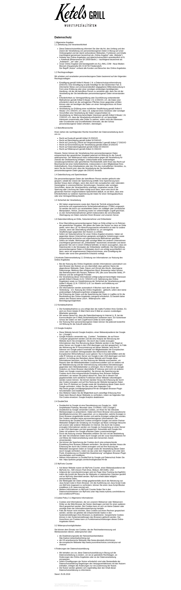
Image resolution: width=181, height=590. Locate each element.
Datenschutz (98, 581)
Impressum (87, 581)
